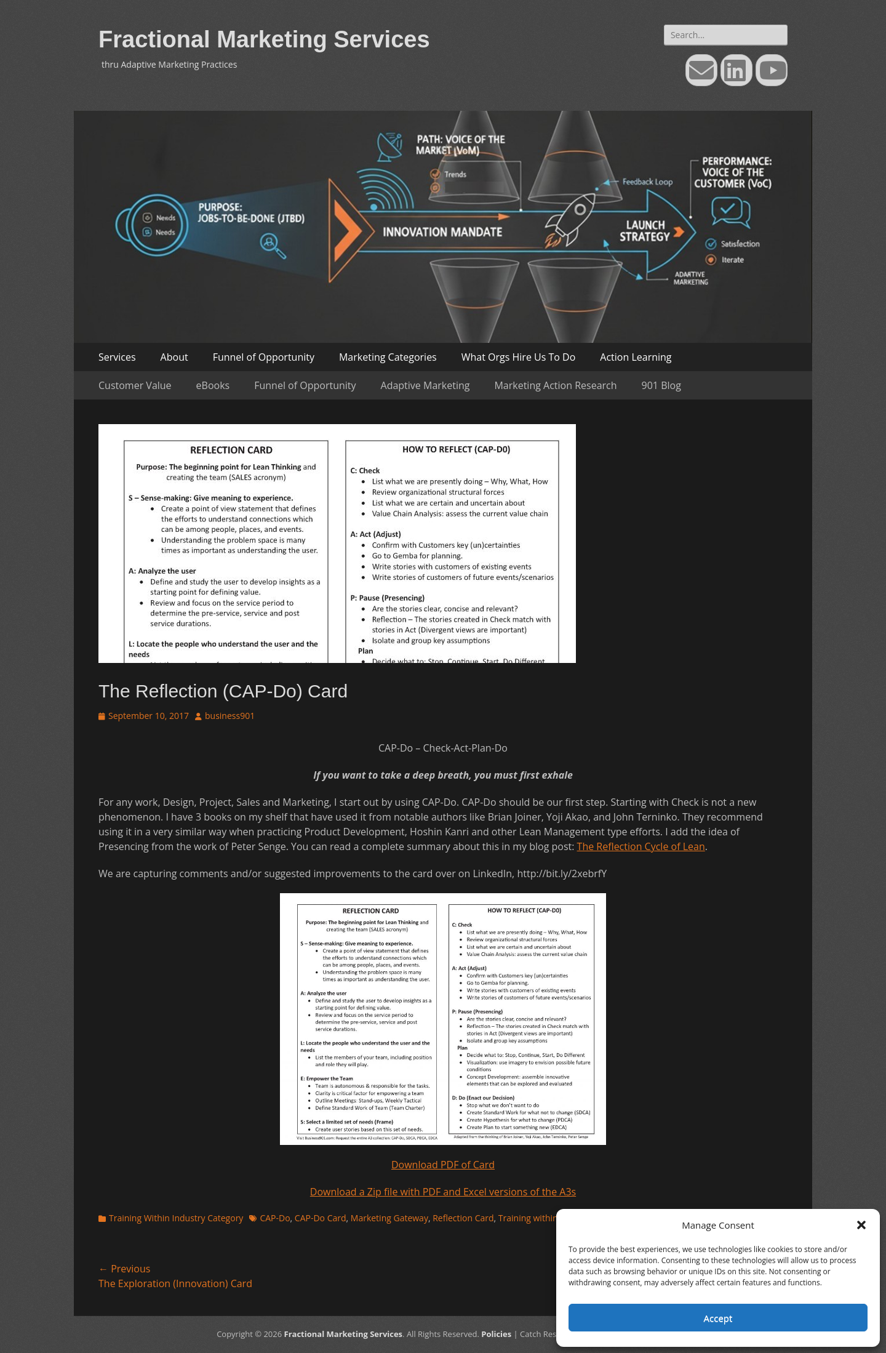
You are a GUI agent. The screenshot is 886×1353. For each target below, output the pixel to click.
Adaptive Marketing (425, 385)
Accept (718, 1318)
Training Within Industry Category (176, 1218)
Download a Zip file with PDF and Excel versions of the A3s (443, 1191)
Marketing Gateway (389, 1218)
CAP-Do (275, 1218)
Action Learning (635, 357)
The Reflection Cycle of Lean (641, 846)
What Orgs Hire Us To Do (518, 357)
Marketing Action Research (555, 385)
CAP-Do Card (320, 1218)
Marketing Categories (388, 357)
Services (117, 357)
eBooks (213, 385)
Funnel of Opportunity (263, 357)
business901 (230, 715)
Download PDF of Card (443, 1164)
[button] (861, 1225)
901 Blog (661, 385)
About (174, 357)
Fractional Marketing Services (264, 39)
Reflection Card (463, 1218)
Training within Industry (545, 1218)
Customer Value (135, 385)
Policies (496, 1333)
